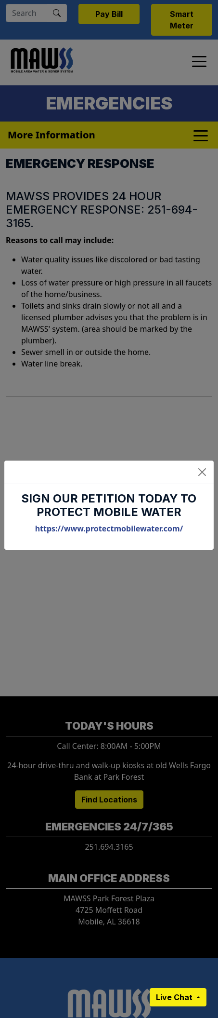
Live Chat (175, 997)
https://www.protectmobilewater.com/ (109, 528)
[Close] (202, 472)
